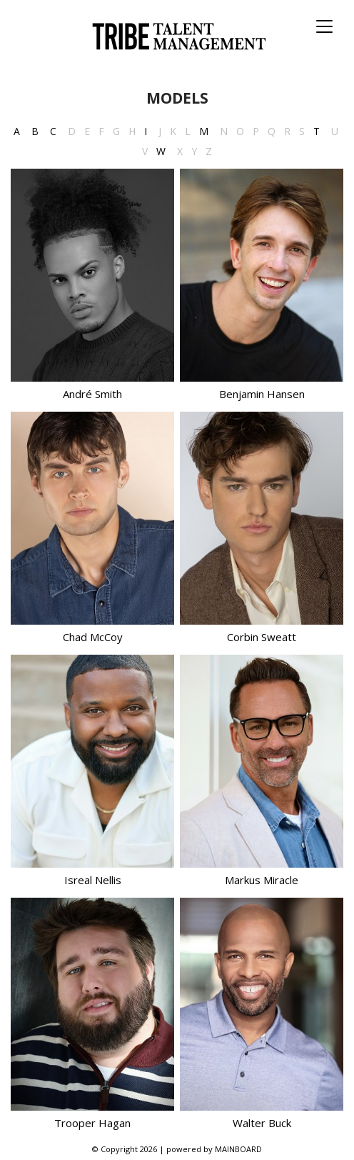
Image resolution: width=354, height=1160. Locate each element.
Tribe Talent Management (177, 36)
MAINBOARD (238, 1149)
